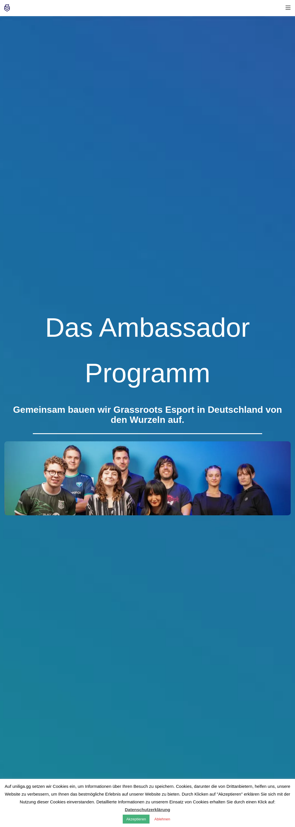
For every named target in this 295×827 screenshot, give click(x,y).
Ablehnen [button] (162, 819)
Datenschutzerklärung (147, 809)
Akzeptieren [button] (136, 819)
